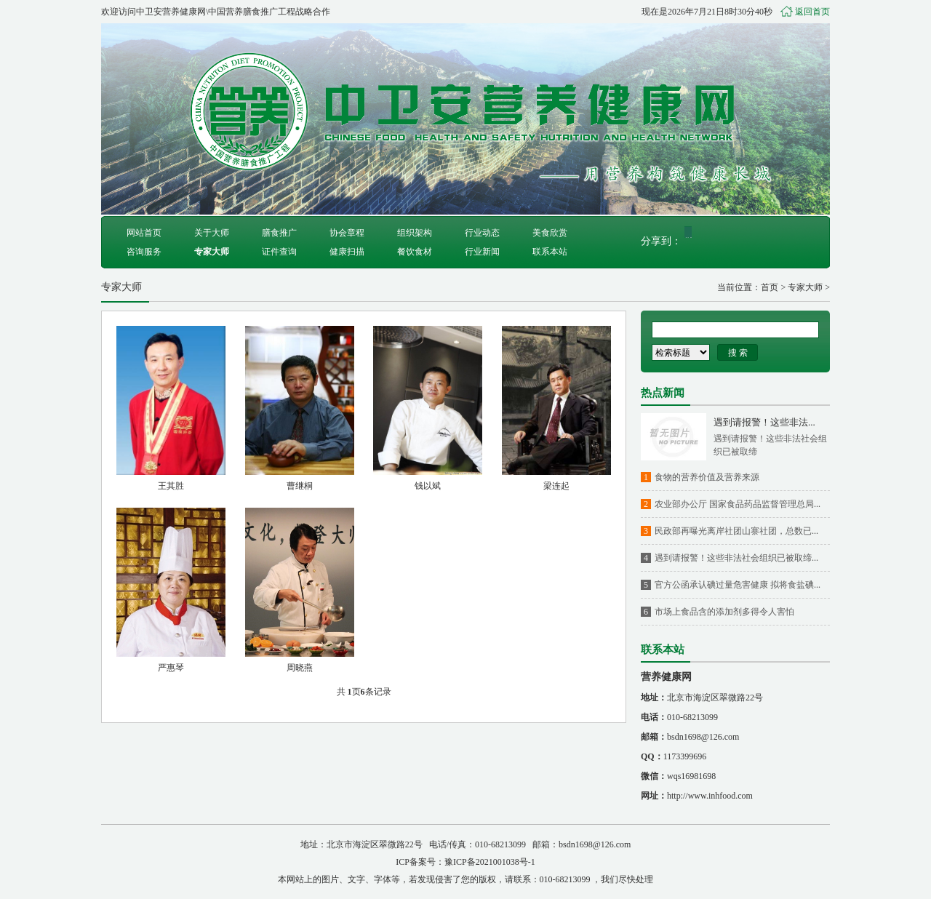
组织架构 (414, 233)
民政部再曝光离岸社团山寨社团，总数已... (736, 531)
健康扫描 (346, 252)
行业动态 (482, 233)
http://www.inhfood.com (710, 796)
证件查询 (279, 252)
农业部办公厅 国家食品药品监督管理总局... (737, 504)
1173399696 (685, 756)
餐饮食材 (414, 252)
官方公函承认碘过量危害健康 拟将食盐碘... (737, 585)
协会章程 (346, 233)
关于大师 (211, 233)
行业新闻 (482, 252)
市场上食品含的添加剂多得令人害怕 (724, 612)
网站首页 (144, 233)
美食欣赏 (549, 233)
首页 (769, 287)
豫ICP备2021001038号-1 (489, 862)
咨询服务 (144, 252)
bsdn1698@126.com (703, 737)
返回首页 (812, 12)
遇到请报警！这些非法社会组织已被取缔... (736, 558)
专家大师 (211, 252)
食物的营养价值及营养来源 (707, 477)
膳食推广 (279, 233)
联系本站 (549, 252)
